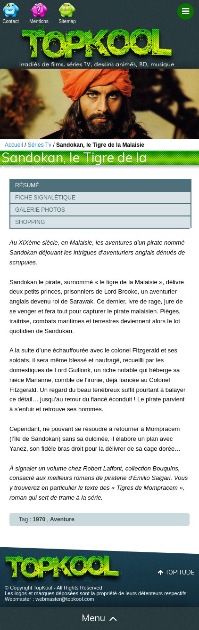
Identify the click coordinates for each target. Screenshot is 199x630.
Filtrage (187, 20)
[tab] (100, 185)
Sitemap (67, 21)
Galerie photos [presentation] (40, 210)
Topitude (180, 572)
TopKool (99, 43)
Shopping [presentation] (30, 222)
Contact (10, 21)
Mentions (39, 21)
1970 (39, 519)
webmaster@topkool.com (64, 599)
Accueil (15, 618)
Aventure (62, 519)
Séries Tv (39, 145)
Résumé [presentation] (27, 185)
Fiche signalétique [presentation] (45, 197)
